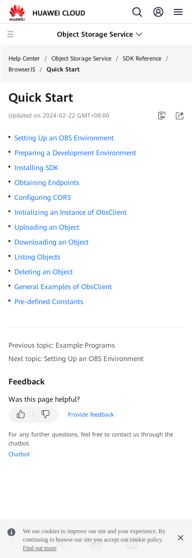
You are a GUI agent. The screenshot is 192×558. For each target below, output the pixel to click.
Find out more (39, 548)
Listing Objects (37, 257)
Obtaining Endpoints (46, 182)
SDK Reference (142, 58)
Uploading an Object (46, 227)
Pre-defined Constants (48, 302)
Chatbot (19, 454)
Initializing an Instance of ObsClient (70, 212)
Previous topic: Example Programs (61, 345)
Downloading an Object (51, 242)
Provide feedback (91, 414)
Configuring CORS (42, 197)
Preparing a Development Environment (75, 153)
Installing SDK (36, 168)
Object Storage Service (81, 58)
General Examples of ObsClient (63, 287)
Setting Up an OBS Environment (64, 138)
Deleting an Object (43, 272)
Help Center (24, 58)
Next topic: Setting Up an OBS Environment (76, 359)
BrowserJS (21, 69)
